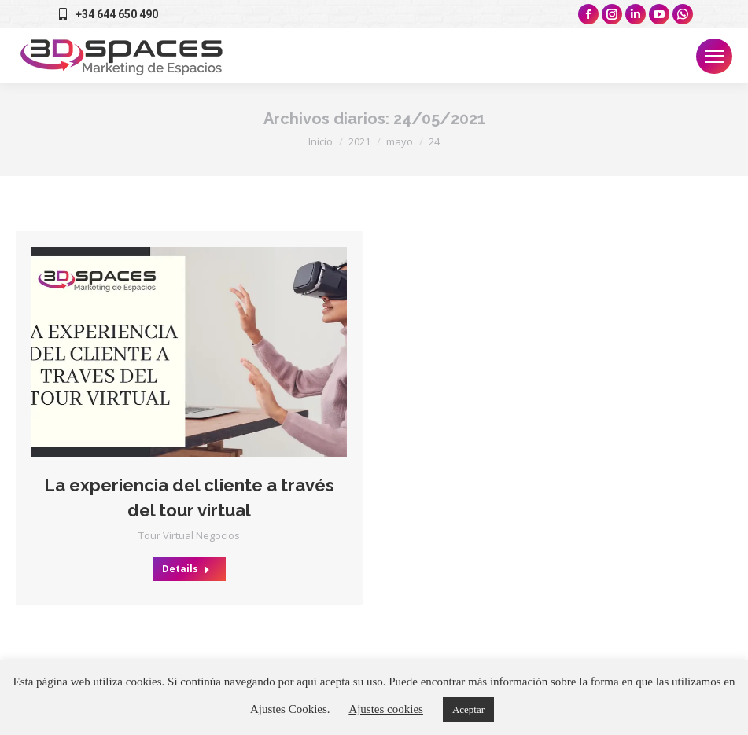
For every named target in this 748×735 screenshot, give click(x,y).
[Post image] (189, 352)
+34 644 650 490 (106, 14)
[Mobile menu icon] (714, 56)
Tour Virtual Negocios (189, 535)
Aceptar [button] (468, 709)
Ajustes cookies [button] (385, 709)
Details (186, 568)
